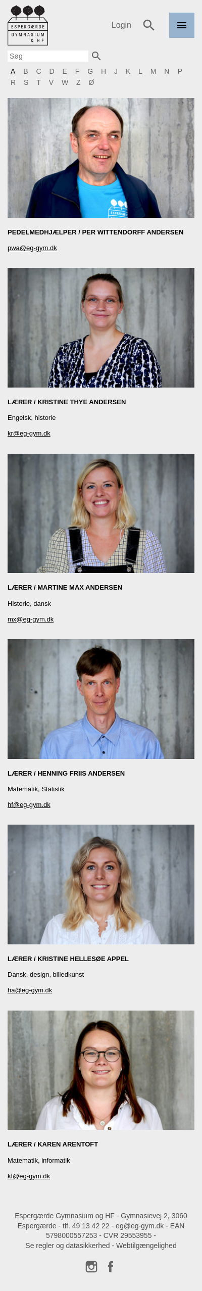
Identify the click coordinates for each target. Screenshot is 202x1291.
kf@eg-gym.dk (29, 1176)
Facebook (111, 1267)
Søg (149, 25)
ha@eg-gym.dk (30, 990)
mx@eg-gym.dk (31, 619)
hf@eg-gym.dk (29, 804)
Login (121, 25)
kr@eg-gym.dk (29, 433)
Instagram (91, 1267)
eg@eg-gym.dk (140, 1226)
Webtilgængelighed (146, 1245)
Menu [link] (182, 37)
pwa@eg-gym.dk (32, 248)
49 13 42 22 (91, 1226)
